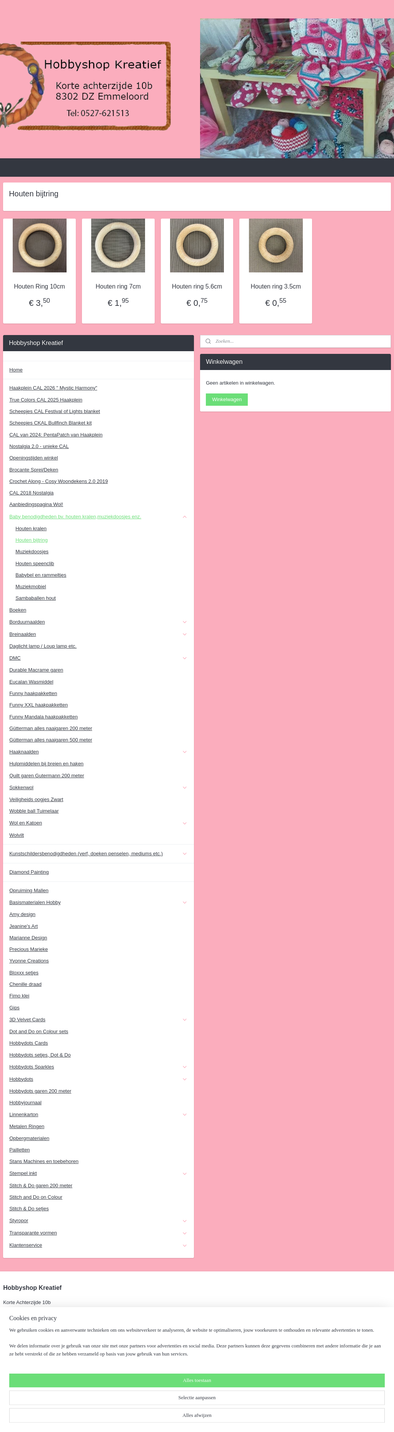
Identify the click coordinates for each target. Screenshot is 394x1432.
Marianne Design (28, 938)
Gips (14, 1008)
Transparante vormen (98, 1233)
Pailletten (19, 1150)
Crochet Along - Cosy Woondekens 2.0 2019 (58, 481)
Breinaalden (98, 634)
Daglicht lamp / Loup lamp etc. (43, 646)
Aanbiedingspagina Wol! (36, 504)
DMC (98, 658)
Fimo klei (19, 996)
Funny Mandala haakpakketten (43, 717)
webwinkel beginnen (218, 1417)
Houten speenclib (34, 563)
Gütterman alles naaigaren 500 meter (50, 740)
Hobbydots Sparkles (98, 1067)
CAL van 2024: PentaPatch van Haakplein (55, 435)
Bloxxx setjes (23, 973)
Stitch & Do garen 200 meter (40, 1185)
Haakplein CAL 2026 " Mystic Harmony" (53, 388)
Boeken (17, 610)
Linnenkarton (98, 1115)
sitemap (179, 1417)
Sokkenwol (98, 788)
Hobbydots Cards (28, 1043)
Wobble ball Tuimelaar (33, 811)
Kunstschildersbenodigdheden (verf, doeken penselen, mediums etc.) (98, 854)
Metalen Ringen (26, 1126)
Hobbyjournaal (25, 1102)
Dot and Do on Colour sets (38, 1031)
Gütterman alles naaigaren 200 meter (50, 728)
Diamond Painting (29, 872)
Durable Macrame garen (36, 670)
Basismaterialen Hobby (98, 902)
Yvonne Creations (29, 961)
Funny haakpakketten (33, 693)
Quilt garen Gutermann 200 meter (46, 775)
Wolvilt (16, 835)
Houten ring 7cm (118, 286)
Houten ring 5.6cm (197, 286)
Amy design (22, 914)
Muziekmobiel (30, 586)
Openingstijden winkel (33, 458)
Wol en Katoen (98, 823)
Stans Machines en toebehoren (43, 1161)
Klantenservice (98, 1245)
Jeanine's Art (23, 926)
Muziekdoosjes (31, 551)
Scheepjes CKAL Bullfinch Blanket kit (50, 423)
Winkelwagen (227, 399)
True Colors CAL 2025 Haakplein (45, 400)
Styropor (98, 1221)
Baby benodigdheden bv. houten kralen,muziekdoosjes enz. (98, 517)
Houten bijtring (31, 540)
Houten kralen (31, 528)
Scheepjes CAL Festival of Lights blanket (54, 411)
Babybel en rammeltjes (40, 575)
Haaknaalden (98, 752)
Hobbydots (98, 1079)
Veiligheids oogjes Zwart (36, 799)
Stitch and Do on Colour (35, 1197)
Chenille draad (25, 984)
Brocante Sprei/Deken (33, 470)
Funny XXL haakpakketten (38, 705)
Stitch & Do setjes (29, 1208)
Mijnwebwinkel (277, 1417)
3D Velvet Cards (98, 1020)
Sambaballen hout (35, 598)
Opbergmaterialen (29, 1138)
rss (192, 1417)
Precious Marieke (28, 949)
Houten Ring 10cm (39, 286)
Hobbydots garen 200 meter (40, 1091)
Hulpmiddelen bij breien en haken (46, 764)
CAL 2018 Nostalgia (31, 493)
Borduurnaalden (98, 622)
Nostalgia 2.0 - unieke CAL (39, 446)
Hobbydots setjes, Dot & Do (40, 1055)
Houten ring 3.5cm (275, 286)
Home (16, 370)
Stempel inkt (98, 1173)
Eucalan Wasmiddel (31, 682)
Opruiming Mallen (28, 890)
